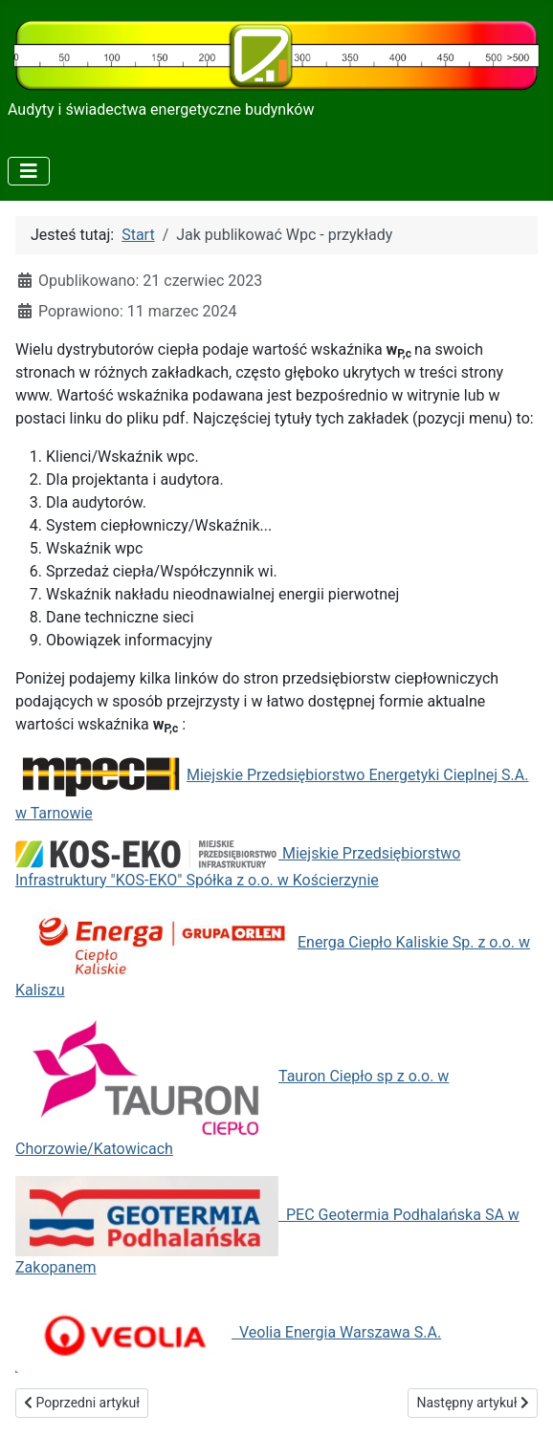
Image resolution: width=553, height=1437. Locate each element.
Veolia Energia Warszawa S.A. (228, 1332)
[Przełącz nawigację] (29, 171)
